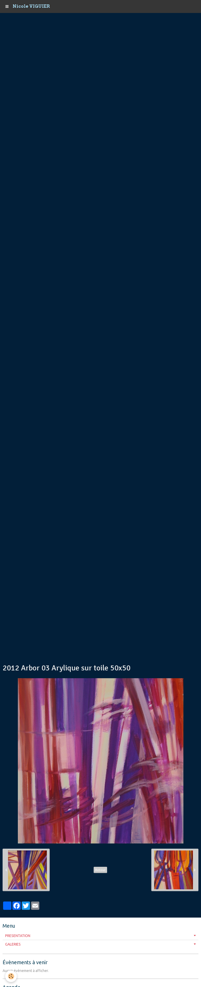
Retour (100, 869)
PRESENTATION (17, 936)
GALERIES (13, 944)
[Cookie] (11, 976)
